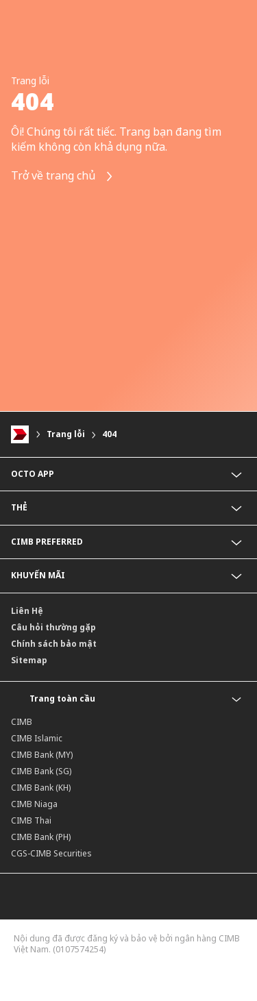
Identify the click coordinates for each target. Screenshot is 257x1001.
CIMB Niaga (34, 804)
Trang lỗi (66, 434)
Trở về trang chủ (62, 176)
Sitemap (29, 660)
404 (109, 434)
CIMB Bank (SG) (41, 771)
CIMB (21, 722)
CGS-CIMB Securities (51, 853)
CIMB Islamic (36, 738)
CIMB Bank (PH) (41, 837)
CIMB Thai (31, 820)
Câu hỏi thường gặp (53, 627)
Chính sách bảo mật (54, 644)
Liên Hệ (27, 611)
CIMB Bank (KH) (41, 787)
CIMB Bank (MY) (42, 755)
